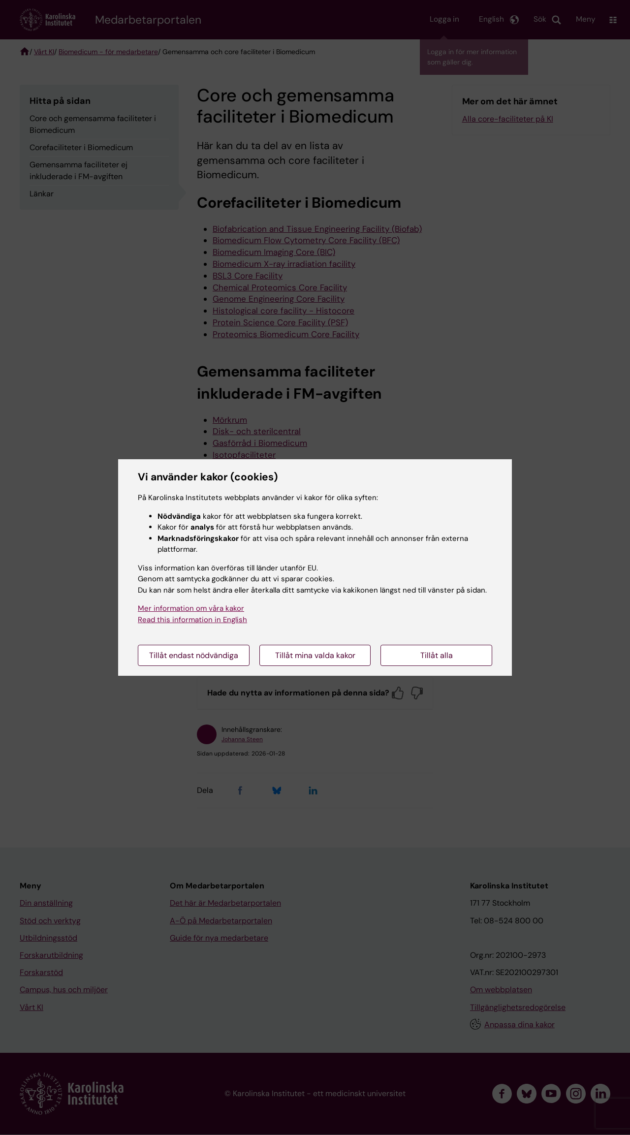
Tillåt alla (436, 655)
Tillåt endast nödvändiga (193, 655)
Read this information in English (192, 620)
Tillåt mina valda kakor (315, 655)
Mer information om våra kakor (191, 608)
